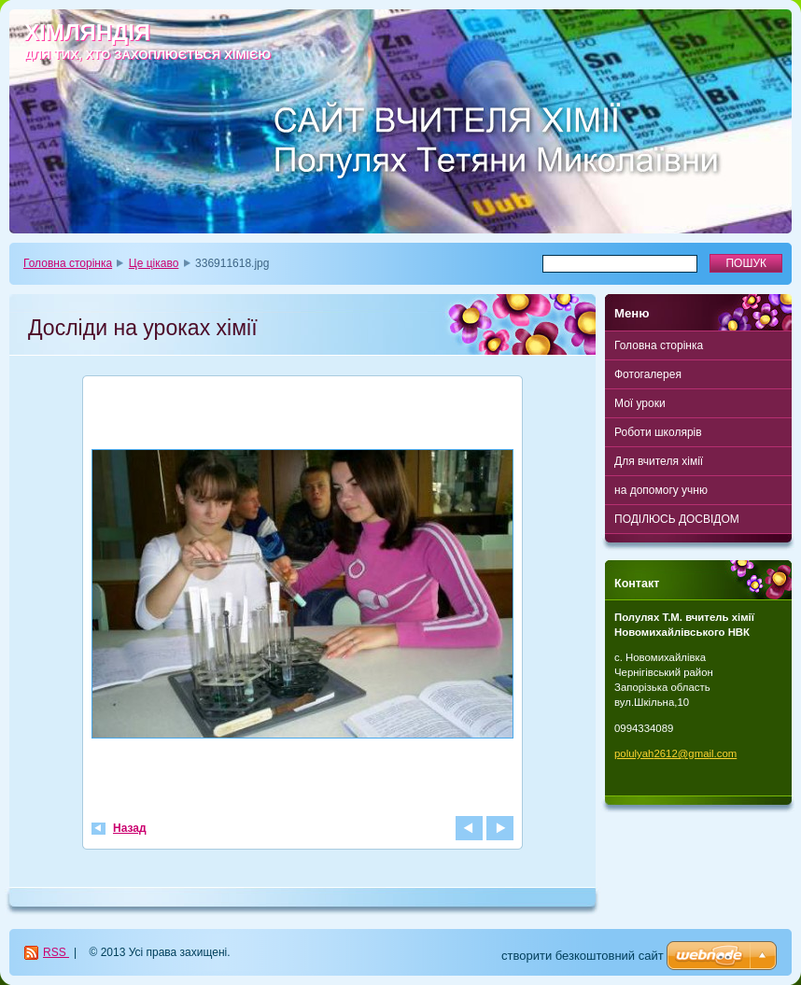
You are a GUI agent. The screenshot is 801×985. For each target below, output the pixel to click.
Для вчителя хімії (658, 461)
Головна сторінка (67, 263)
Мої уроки (640, 403)
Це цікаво (154, 263)
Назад (130, 828)
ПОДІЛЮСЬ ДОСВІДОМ (676, 519)
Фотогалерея (648, 374)
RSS (56, 952)
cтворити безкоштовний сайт (582, 956)
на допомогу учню (661, 490)
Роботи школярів (658, 432)
